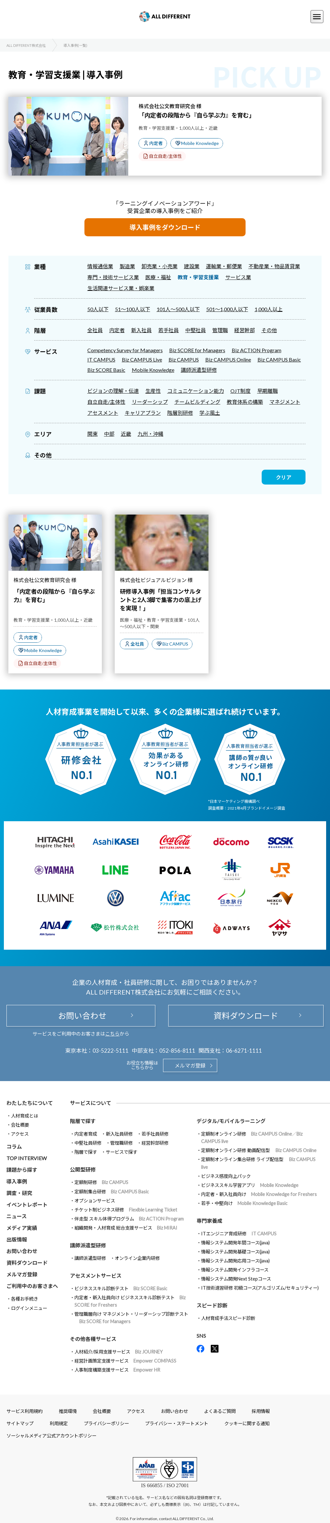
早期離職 (267, 391)
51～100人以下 (132, 309)
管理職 (220, 330)
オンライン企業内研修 (137, 1258)
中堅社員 (195, 330)
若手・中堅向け (244, 1203)
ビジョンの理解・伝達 (113, 391)
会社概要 (20, 1125)
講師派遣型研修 (199, 370)
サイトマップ (20, 1423)
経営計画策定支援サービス (125, 1361)
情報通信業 (100, 266)
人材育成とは (24, 1116)
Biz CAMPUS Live (142, 359)
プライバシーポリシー (106, 1423)
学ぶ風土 (209, 413)
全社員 (95, 330)
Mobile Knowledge (200, 143)
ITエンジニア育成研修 (239, 1233)
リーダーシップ (150, 402)
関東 (92, 434)
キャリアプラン (143, 413)
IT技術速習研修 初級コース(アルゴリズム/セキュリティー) (260, 1288)
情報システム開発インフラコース (234, 1270)
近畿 (126, 434)
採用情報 (261, 1411)
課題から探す (21, 1170)
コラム (14, 1146)
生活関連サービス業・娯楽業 (120, 288)
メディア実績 (21, 1228)
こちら (112, 1034)
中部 (109, 434)
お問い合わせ (81, 1015)
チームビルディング (197, 402)
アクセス (20, 1134)
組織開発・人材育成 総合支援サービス (125, 1228)
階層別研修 (180, 413)
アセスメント (102, 413)
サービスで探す (121, 1152)
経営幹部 (244, 330)
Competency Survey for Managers (125, 350)
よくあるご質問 (220, 1411)
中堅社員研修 (88, 1143)
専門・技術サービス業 (113, 277)
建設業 (191, 266)
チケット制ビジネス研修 (125, 1209)
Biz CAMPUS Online (228, 359)
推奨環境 (68, 1411)
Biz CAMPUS (184, 359)
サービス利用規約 (24, 1411)
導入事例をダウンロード (165, 227)
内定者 (156, 143)
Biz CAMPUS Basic (279, 359)
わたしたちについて (29, 1103)
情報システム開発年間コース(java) (235, 1242)
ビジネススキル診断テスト (120, 1288)
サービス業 (238, 277)
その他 (269, 330)
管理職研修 (121, 1143)
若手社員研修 (155, 1134)
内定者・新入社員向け (259, 1194)
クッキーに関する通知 (246, 1423)
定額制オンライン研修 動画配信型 (258, 1150)
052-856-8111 (177, 1050)
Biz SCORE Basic (106, 370)
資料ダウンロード (246, 1015)
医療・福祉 (158, 277)
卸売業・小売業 (159, 266)
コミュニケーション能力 (195, 391)
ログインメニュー (29, 1308)
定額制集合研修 (111, 1191)
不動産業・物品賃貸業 (274, 266)
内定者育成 (85, 1134)
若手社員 (168, 330)
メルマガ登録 (190, 1065)
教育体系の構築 (245, 402)
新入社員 (141, 330)
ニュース (16, 1216)
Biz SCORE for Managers (197, 350)
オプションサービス (94, 1200)
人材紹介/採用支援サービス (118, 1351)
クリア (283, 477)
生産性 (153, 391)
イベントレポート (27, 1204)
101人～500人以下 (178, 309)
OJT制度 (240, 391)
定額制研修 (101, 1182)
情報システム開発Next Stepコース (236, 1279)
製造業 (127, 266)
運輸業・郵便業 (224, 266)
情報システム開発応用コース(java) (235, 1260)
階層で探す (85, 1152)
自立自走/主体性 (165, 156)
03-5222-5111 (110, 1050)
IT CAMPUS (101, 359)
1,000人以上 (269, 309)
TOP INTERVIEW (26, 1158)
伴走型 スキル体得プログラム (129, 1218)
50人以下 (98, 309)
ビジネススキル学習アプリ (249, 1185)
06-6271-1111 (244, 1050)
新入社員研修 (119, 1134)
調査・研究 (19, 1193)
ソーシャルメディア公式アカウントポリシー (51, 1435)
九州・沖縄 (150, 434)
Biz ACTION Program (256, 350)
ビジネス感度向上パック (226, 1176)
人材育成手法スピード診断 (228, 1318)
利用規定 (59, 1423)
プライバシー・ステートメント (176, 1423)
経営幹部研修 (155, 1143)
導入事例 (16, 1181)
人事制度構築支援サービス (117, 1370)
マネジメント (284, 402)
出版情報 (16, 1239)
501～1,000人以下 (227, 309)
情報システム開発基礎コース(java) (235, 1251)
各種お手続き (24, 1299)
